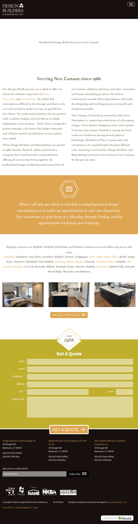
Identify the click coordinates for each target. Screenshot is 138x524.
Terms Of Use (7, 507)
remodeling (28, 98)
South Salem (111, 256)
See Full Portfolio (65, 315)
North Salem (96, 256)
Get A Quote (66, 429)
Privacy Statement (23, 507)
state (110, 391)
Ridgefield (9, 256)
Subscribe (74, 474)
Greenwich (102, 266)
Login (35, 507)
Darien (70, 261)
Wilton (111, 261)
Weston (79, 261)
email (22, 368)
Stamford (101, 261)
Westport (18, 266)
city (21, 391)
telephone (17, 376)
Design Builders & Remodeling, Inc (19, 440)
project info (18, 399)
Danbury (60, 261)
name (22, 361)
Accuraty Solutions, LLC (117, 502)
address (21, 384)
